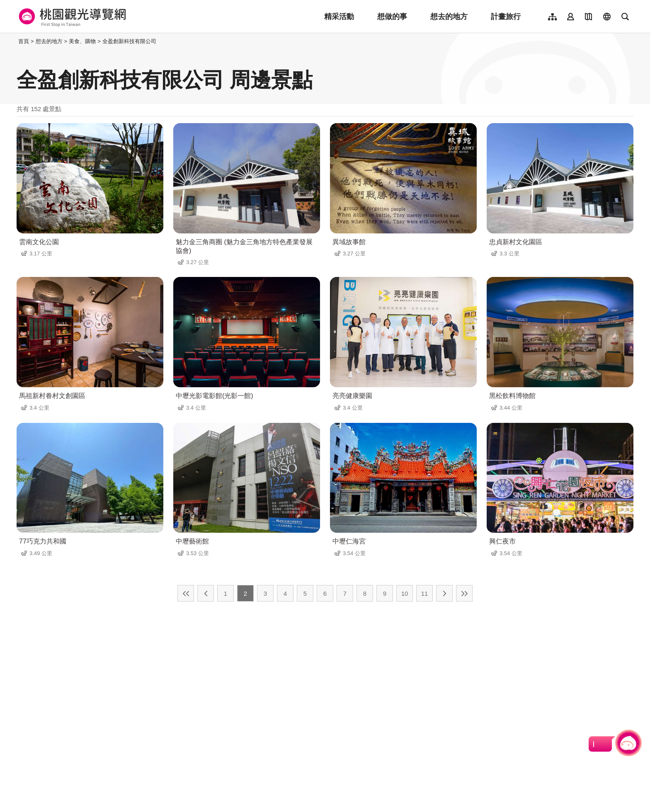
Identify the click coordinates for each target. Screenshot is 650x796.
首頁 (23, 41)
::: (14, 41)
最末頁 (464, 593)
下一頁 (444, 593)
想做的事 (392, 16)
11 (424, 593)
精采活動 (339, 16)
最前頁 (185, 593)
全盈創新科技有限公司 (129, 41)
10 (404, 593)
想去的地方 (449, 16)
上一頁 (205, 593)
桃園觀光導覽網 (71, 16)
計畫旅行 (506, 16)
